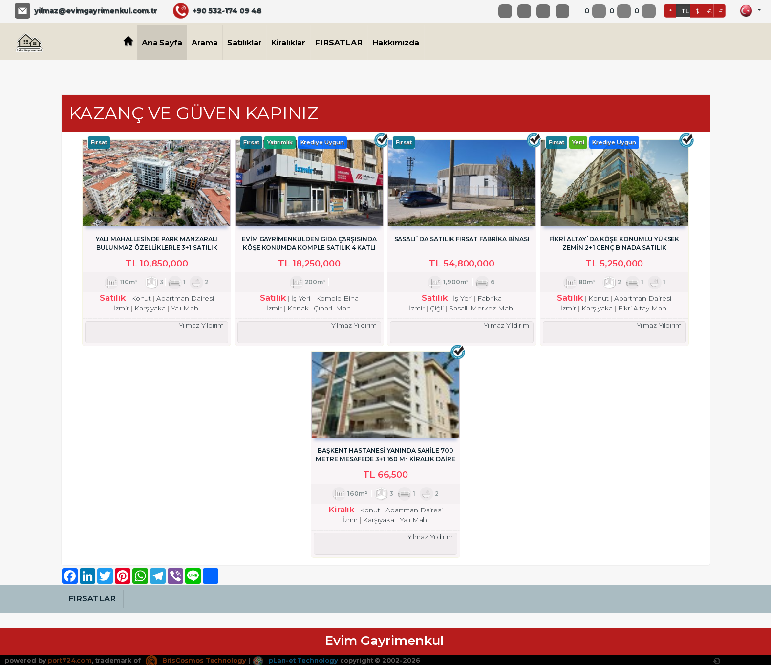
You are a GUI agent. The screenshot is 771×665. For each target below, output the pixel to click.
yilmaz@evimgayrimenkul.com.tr (95, 10)
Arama (205, 42)
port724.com (69, 659)
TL (685, 11)
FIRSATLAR (339, 42)
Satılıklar (244, 42)
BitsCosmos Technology (196, 659)
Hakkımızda (396, 42)
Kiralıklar (288, 42)
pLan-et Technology (295, 659)
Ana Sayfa (162, 42)
